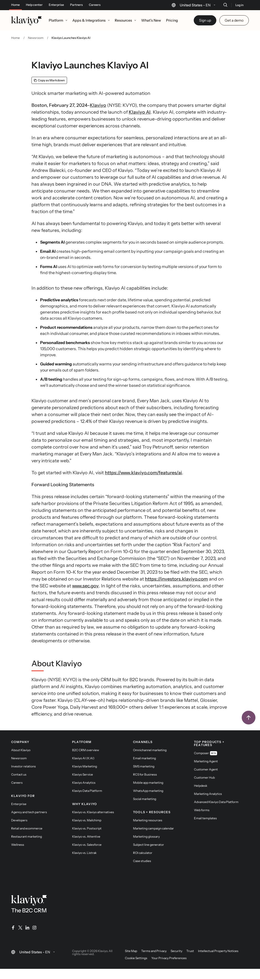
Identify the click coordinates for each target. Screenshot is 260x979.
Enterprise (56, 4)
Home (15, 4)
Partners (76, 4)
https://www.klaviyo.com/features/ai (143, 473)
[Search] (225, 5)
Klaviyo (98, 105)
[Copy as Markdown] (49, 80)
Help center (34, 4)
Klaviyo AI (140, 112)
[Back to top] (248, 717)
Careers (95, 4)
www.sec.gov (85, 586)
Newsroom (35, 38)
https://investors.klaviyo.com (176, 579)
